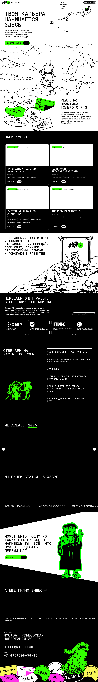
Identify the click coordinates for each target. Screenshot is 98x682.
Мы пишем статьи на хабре (31, 477)
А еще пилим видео (23, 590)
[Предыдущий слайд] (3, 449)
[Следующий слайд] (94, 449)
